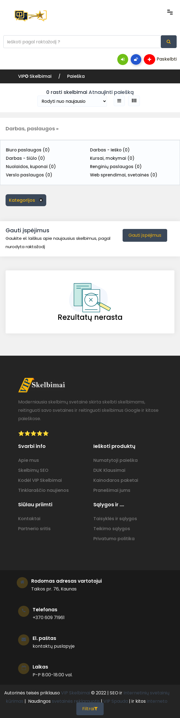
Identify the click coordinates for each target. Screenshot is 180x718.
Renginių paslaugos (116, 166)
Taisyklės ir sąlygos (115, 518)
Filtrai (90, 708)
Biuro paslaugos (28, 150)
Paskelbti (160, 59)
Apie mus (28, 460)
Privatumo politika (114, 538)
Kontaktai (29, 518)
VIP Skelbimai (75, 693)
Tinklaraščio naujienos (43, 490)
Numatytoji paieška (115, 460)
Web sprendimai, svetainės (123, 175)
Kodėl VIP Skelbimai (40, 480)
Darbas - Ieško (110, 150)
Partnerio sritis (34, 528)
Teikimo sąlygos (111, 528)
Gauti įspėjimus (144, 235)
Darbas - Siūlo (25, 158)
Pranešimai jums (111, 490)
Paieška (76, 76)
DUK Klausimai (109, 470)
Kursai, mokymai (112, 158)
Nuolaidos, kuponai (31, 166)
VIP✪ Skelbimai (35, 76)
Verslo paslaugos (29, 175)
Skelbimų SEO (33, 470)
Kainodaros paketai (115, 480)
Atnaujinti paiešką (111, 92)
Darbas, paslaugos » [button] (32, 128)
